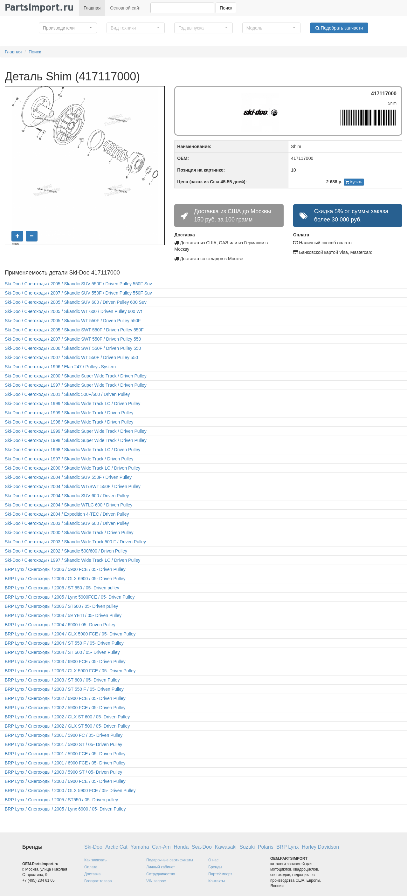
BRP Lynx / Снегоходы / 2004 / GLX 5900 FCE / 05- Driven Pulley (70, 633)
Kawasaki (225, 847)
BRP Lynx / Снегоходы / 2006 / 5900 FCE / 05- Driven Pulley (65, 569)
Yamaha (139, 847)
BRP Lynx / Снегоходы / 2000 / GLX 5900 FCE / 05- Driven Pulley (70, 790)
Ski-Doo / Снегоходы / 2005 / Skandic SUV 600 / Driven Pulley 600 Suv (76, 302)
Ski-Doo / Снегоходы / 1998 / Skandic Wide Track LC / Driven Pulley (72, 449)
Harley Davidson (320, 847)
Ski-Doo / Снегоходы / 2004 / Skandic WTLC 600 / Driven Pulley (68, 504)
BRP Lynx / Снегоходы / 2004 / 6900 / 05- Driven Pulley (60, 624)
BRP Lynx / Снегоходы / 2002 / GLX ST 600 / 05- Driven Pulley (67, 716)
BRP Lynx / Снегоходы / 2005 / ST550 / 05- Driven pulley (61, 799)
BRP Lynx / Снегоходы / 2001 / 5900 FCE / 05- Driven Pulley (65, 753)
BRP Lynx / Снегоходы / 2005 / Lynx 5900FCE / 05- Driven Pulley (70, 597)
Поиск (226, 7)
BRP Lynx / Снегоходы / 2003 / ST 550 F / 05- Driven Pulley (64, 689)
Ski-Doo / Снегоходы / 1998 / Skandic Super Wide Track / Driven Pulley (76, 440)
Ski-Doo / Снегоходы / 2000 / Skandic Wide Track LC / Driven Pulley (72, 468)
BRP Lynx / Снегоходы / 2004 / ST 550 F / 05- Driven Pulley (64, 643)
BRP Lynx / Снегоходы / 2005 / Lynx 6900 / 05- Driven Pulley (65, 808)
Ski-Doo (93, 847)
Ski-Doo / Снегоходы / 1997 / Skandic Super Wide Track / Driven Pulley (76, 385)
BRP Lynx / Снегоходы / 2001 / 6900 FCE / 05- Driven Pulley (65, 762)
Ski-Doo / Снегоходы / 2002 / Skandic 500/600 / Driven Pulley (66, 550)
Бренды (215, 867)
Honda (181, 847)
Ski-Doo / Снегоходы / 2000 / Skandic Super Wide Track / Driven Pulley (76, 375)
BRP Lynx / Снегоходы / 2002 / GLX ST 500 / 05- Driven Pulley (67, 726)
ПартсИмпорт (220, 874)
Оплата (90, 867)
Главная (92, 7)
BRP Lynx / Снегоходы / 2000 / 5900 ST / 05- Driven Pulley (63, 772)
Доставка (92, 874)
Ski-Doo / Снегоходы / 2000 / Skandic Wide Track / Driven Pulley (69, 532)
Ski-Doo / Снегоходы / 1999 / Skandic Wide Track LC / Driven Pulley (72, 403)
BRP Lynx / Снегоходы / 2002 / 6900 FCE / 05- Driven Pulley (65, 698)
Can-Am (161, 847)
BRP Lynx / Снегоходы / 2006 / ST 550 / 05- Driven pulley (62, 587)
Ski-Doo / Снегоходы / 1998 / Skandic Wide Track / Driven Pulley (69, 421)
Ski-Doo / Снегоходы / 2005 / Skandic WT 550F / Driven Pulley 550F (73, 320)
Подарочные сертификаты (169, 860)
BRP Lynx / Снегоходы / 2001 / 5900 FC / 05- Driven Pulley (63, 735)
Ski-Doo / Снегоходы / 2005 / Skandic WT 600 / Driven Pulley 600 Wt (73, 311)
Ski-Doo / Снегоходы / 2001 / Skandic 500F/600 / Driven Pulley (67, 394)
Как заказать (95, 860)
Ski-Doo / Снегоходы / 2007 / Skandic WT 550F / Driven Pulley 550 (71, 357)
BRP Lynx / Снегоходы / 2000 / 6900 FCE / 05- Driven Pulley (65, 781)
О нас (213, 860)
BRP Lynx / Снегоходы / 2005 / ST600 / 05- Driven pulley (61, 606)
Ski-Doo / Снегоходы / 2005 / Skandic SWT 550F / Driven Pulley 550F (74, 329)
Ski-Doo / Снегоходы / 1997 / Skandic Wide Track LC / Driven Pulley (72, 560)
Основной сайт (125, 7)
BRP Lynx (287, 847)
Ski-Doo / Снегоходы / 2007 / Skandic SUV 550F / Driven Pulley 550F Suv (78, 292)
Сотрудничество (160, 874)
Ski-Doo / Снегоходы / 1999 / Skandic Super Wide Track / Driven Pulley (76, 431)
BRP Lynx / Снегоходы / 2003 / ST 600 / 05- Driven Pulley (62, 679)
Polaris (265, 847)
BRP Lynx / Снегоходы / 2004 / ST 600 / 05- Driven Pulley (62, 652)
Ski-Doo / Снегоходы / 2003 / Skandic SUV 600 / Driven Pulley (67, 523)
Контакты (216, 881)
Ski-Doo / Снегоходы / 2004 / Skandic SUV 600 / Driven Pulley (67, 495)
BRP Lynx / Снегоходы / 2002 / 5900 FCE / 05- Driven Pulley (65, 707)
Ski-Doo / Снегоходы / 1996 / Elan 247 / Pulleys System (60, 366)
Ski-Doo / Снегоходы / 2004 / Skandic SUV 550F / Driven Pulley (68, 477)
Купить (354, 182)
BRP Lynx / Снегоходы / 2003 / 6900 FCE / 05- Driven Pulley (65, 661)
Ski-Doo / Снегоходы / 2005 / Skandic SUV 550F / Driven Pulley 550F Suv (78, 283)
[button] (68, 28)
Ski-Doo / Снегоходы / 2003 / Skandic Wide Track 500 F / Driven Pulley (75, 541)
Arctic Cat (116, 847)
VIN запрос (156, 881)
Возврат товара (98, 881)
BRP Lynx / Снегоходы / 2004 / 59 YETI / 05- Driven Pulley (63, 615)
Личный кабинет (160, 867)
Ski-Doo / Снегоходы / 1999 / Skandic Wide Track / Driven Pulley (69, 412)
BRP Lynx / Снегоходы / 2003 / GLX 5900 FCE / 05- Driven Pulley (70, 670)
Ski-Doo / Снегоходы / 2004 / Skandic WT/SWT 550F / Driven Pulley (73, 486)
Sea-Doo (202, 847)
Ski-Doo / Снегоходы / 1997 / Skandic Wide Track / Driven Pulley (69, 458)
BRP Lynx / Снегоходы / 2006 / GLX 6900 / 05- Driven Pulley (65, 578)
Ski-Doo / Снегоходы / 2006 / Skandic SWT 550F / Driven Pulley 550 (73, 348)
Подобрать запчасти (339, 28)
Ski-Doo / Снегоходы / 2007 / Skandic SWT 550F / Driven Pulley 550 (73, 339)
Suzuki (247, 847)
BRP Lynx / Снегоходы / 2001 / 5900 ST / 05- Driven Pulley (63, 744)
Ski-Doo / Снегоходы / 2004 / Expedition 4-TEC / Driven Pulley (67, 514)
